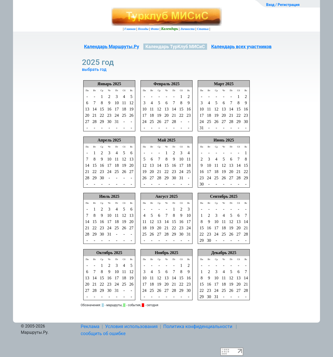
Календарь (169, 29)
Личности (187, 29)
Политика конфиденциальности (197, 326)
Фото (155, 29)
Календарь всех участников (241, 46)
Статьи (203, 29)
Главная (130, 29)
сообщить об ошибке (103, 333)
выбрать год (94, 69)
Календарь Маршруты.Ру (111, 46)
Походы (143, 29)
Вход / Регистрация (283, 5)
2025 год (99, 62)
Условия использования (131, 326)
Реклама (90, 326)
